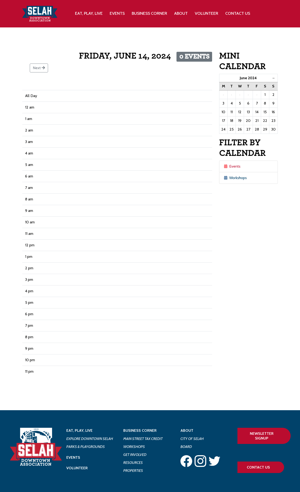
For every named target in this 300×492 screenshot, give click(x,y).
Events (117, 13)
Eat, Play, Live (79, 430)
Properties (133, 470)
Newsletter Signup (262, 435)
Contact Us (237, 13)
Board (186, 446)
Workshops (235, 178)
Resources (133, 462)
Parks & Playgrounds (85, 446)
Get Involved (134, 454)
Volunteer (206, 13)
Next (39, 68)
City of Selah (192, 438)
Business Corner (140, 430)
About (186, 430)
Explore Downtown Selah (89, 438)
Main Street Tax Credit (143, 438)
